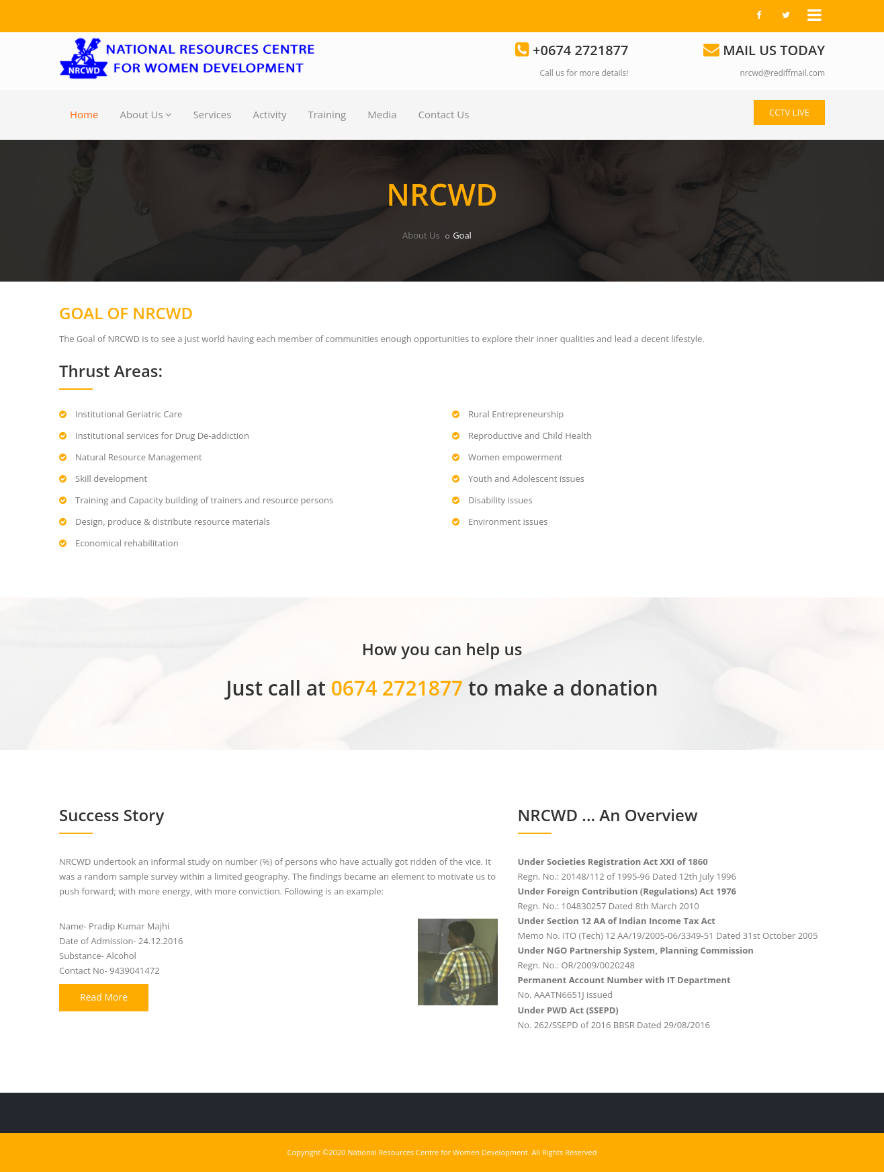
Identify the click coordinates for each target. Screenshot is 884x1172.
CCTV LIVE (789, 112)
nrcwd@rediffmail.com (782, 73)
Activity (269, 114)
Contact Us (443, 114)
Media (381, 114)
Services (212, 114)
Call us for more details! (584, 73)
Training (327, 114)
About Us (145, 114)
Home (84, 114)
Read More (104, 997)
